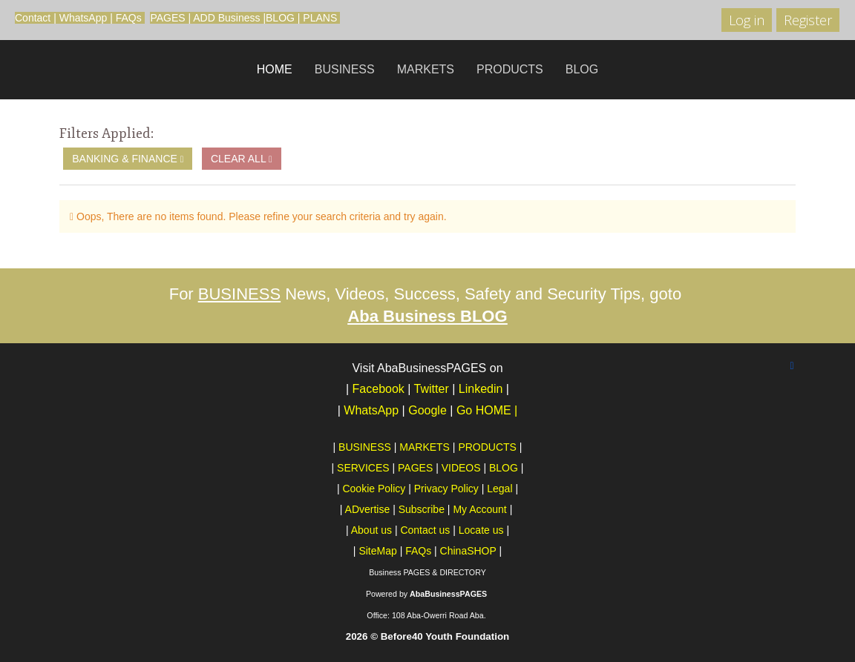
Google (429, 410)
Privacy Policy (446, 488)
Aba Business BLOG (427, 316)
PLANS (320, 18)
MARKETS (425, 69)
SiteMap (377, 551)
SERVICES (363, 468)
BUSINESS (345, 69)
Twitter (431, 389)
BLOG (280, 18)
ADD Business (226, 18)
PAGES (167, 18)
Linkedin (481, 389)
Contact (32, 18)
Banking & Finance (127, 159)
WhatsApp (83, 18)
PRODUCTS (509, 69)
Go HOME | (486, 410)
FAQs (129, 18)
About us (371, 530)
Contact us (425, 530)
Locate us (481, 530)
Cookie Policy (373, 488)
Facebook (378, 389)
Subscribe (422, 509)
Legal (499, 488)
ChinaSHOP (468, 551)
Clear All (241, 159)
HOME (274, 69)
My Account (479, 509)
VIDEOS (461, 468)
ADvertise (367, 509)
